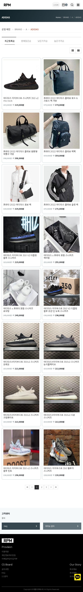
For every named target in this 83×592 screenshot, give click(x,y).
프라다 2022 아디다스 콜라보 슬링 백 (61, 204)
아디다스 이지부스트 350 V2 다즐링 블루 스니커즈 (20, 256)
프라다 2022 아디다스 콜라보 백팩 (60, 151)
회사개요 (73, 569)
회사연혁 (73, 572)
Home (58, 17)
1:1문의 (5, 576)
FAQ (20, 526)
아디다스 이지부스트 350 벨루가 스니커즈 (59, 469)
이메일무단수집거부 (9, 558)
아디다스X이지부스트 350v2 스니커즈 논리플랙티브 (61, 363)
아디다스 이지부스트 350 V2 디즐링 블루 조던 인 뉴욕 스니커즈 (60, 309)
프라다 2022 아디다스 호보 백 (17, 204)
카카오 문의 (61, 526)
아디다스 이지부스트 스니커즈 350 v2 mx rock (20, 99)
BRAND (18, 29)
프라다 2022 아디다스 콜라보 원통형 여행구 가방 (20, 152)
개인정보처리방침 (9, 555)
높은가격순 (59, 40)
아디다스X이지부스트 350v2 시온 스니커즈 (59, 416)
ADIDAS (35, 29)
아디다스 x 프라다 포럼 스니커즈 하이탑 (58, 256)
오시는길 (73, 576)
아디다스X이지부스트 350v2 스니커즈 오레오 (21, 363)
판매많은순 (26, 40)
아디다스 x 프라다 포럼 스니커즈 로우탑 (18, 309)
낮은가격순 (43, 40)
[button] (72, 4)
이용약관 (5, 551)
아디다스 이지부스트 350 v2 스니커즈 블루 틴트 (20, 469)
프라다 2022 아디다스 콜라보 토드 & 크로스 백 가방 (61, 99)
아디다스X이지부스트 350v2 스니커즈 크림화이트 (21, 416)
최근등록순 (10, 40)
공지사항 (5, 569)
